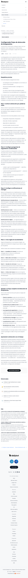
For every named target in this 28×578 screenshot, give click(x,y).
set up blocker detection (14, 370)
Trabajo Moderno (14, 12)
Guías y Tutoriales (14, 14)
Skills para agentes (14, 509)
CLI (14, 507)
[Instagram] (15, 472)
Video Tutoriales (6, 21)
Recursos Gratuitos (14, 500)
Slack (14, 478)
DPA (14, 562)
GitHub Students (14, 545)
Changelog (14, 533)
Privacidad (14, 556)
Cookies (14, 558)
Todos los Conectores (14, 487)
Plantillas (14, 498)
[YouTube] (19, 472)
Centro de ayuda (14, 496)
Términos (14, 554)
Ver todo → (5, 23)
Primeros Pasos (6, 17)
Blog (14, 494)
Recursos (3, 25)
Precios (14, 531)
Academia (3, 5)
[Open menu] (26, 1)
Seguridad (14, 516)
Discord (14, 484)
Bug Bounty (14, 549)
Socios (14, 547)
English (10, 571)
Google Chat (14, 482)
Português (18, 571)
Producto (14, 7)
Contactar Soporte (14, 525)
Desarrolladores (14, 502)
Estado (14, 535)
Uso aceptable (14, 560)
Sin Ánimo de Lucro (14, 542)
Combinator (17, 573)
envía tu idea (14, 467)
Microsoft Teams (14, 480)
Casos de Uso (14, 9)
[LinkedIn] (17, 472)
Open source (14, 511)
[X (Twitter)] (13, 472)
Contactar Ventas (14, 522)
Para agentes (14, 504)
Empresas (14, 518)
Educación (14, 540)
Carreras (14, 520)
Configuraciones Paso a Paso (9, 19)
